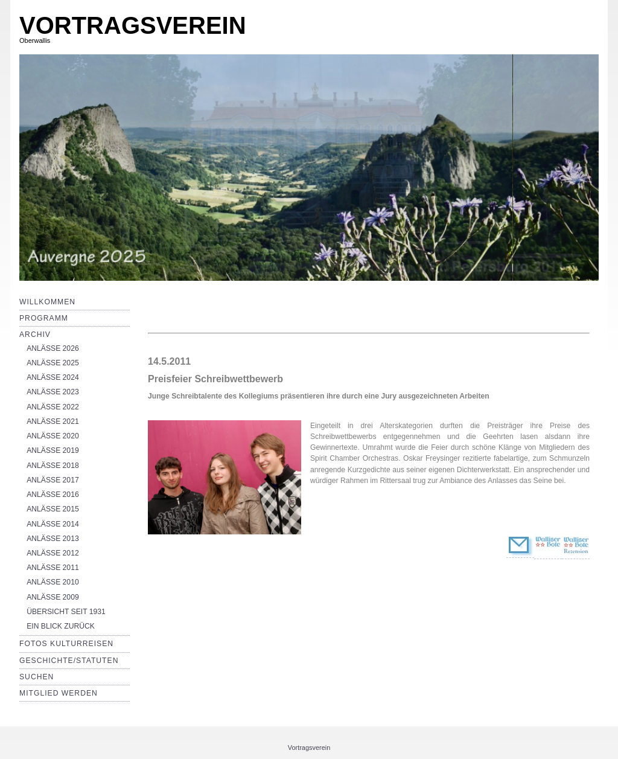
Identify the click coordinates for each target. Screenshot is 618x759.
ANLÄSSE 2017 (53, 480)
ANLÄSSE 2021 (53, 421)
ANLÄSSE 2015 (53, 509)
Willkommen (47, 302)
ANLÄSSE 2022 (53, 407)
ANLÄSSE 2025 (53, 363)
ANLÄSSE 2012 (53, 553)
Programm (43, 318)
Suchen (36, 677)
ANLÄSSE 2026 (53, 348)
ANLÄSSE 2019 (53, 450)
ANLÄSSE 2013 (53, 538)
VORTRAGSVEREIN (132, 25)
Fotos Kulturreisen (66, 643)
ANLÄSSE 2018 (53, 465)
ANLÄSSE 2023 (53, 392)
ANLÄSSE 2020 (53, 436)
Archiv (35, 334)
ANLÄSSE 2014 (53, 524)
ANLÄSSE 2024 (53, 377)
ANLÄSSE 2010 (53, 582)
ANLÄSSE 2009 (53, 597)
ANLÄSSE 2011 (53, 567)
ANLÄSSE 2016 (53, 494)
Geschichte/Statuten (68, 660)
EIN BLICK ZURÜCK (61, 626)
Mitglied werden (58, 693)
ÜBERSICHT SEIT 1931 (66, 611)
